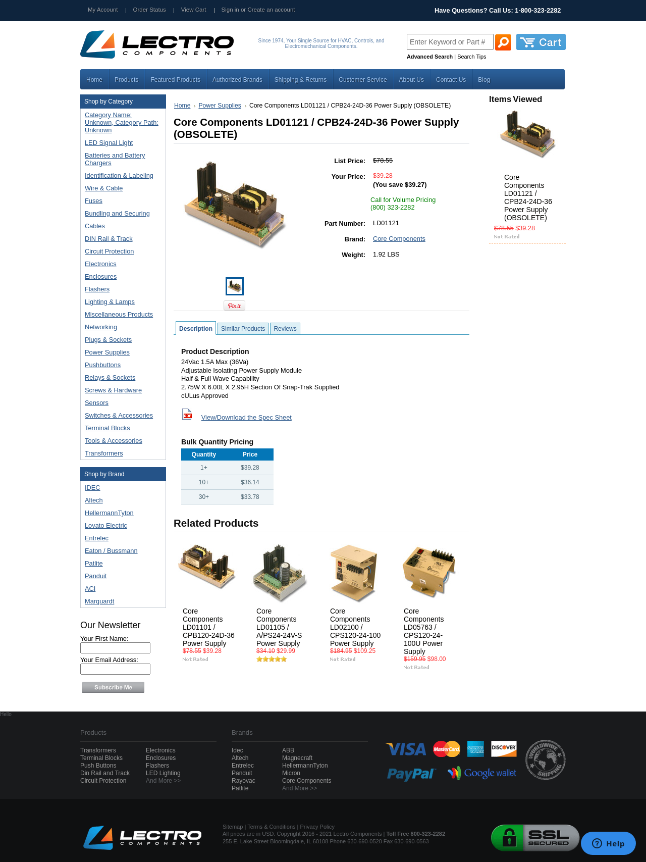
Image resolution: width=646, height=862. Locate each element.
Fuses (120, 201)
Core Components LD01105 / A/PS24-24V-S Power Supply (279, 627)
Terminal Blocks (120, 428)
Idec (237, 750)
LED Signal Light (109, 142)
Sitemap (233, 827)
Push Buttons (98, 765)
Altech (94, 500)
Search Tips (471, 57)
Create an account (271, 10)
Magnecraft (297, 758)
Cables (120, 226)
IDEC (92, 487)
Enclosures (120, 277)
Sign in (230, 10)
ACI (90, 588)
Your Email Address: (109, 660)
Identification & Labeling (120, 176)
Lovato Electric (106, 525)
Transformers (120, 453)
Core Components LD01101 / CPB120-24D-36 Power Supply (209, 627)
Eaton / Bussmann (111, 550)
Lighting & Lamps (120, 302)
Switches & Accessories (120, 416)
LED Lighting (163, 773)
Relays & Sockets (120, 378)
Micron (291, 773)
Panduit (95, 576)
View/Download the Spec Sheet (246, 417)
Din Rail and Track (105, 773)
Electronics (120, 264)
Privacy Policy (317, 827)
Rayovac (243, 780)
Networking (120, 327)
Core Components (399, 238)
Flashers (97, 289)
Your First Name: (104, 638)
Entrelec (97, 538)
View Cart (193, 10)
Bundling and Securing (120, 214)
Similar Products (243, 328)
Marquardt (99, 601)
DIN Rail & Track (120, 239)
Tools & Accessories (120, 441)
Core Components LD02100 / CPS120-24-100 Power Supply (355, 627)
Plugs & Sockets (120, 340)
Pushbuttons (120, 365)
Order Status (149, 10)
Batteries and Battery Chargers (115, 159)
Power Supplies (120, 352)
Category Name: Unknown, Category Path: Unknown (121, 122)
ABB (288, 750)
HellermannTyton (109, 513)
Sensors (120, 403)
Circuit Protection (120, 251)
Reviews (285, 328)
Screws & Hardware (120, 390)
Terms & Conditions (271, 827)
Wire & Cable (120, 188)
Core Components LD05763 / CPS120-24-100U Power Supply (424, 631)
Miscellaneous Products (120, 315)
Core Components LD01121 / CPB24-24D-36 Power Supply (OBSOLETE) (528, 197)
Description (195, 328)
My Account (103, 10)
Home (182, 105)
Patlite (94, 563)
